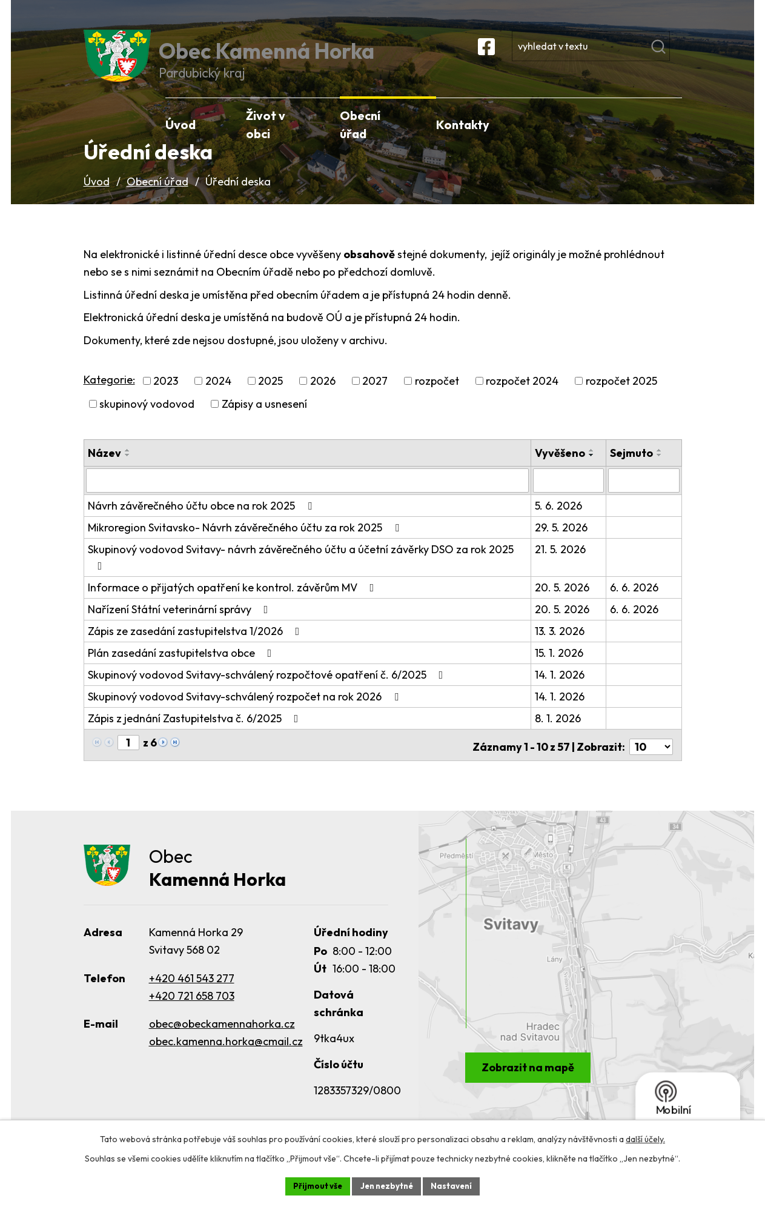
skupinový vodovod (146, 421)
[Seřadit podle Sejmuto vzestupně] (660, 467)
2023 (165, 398)
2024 (218, 398)
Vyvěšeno (561, 470)
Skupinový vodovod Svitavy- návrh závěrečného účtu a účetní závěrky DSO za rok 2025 (301, 572)
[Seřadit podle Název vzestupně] (127, 467)
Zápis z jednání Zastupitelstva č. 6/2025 (195, 734)
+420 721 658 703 (191, 1010)
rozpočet (437, 398)
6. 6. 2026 (635, 603)
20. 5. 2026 (563, 603)
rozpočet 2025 (621, 398)
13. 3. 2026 (561, 647)
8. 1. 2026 (559, 734)
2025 (270, 398)
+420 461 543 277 (191, 992)
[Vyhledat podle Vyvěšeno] (569, 496)
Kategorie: (109, 396)
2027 (375, 398)
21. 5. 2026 (561, 565)
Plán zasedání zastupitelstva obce (182, 669)
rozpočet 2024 (522, 398)
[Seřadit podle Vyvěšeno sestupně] (593, 472)
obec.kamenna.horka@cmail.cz (226, 1056)
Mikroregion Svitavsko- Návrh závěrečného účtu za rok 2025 (246, 543)
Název (104, 470)
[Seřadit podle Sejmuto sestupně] (660, 472)
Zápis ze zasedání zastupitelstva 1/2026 (196, 647)
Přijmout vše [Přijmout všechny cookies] (314, 1185)
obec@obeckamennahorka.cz (222, 1038)
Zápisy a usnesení (264, 421)
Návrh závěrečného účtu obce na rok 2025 (202, 521)
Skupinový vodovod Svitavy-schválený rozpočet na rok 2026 (245, 712)
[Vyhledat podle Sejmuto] (644, 496)
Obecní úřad (157, 198)
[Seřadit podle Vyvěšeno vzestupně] (593, 467)
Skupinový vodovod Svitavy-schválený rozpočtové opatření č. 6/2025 (268, 690)
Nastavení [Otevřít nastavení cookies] (455, 1185)
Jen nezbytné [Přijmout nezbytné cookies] (387, 1185)
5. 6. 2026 (559, 521)
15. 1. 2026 (560, 669)
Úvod (97, 198)
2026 (323, 398)
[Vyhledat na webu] (622, 57)
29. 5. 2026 (562, 543)
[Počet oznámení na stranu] (651, 759)
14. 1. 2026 (561, 690)
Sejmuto (632, 470)
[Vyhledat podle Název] (308, 496)
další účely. (645, 1137)
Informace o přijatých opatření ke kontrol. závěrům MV (233, 603)
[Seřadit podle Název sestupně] (127, 472)
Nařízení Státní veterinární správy (180, 625)
